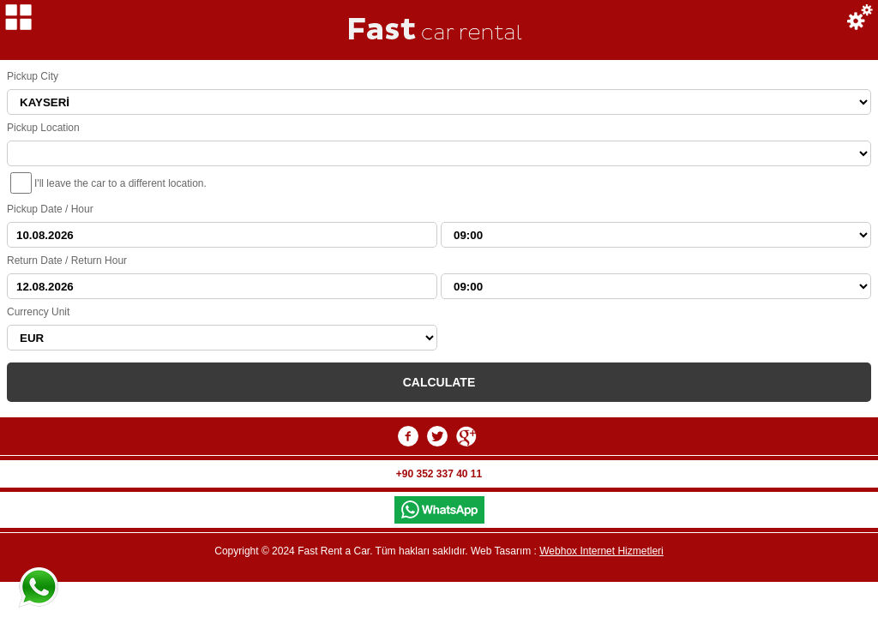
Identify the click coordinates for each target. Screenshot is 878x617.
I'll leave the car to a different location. (120, 183)
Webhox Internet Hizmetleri (601, 551)
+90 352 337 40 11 (439, 474)
